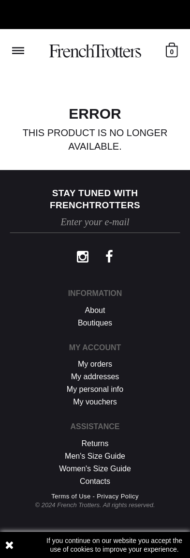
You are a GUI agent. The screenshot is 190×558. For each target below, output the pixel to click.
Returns (94, 443)
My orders (95, 364)
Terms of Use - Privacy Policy (95, 496)
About (95, 310)
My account (95, 347)
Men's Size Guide (95, 456)
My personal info (95, 389)
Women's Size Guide (95, 469)
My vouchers (95, 402)
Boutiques (95, 323)
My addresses (95, 376)
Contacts (95, 481)
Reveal (18, 51)
